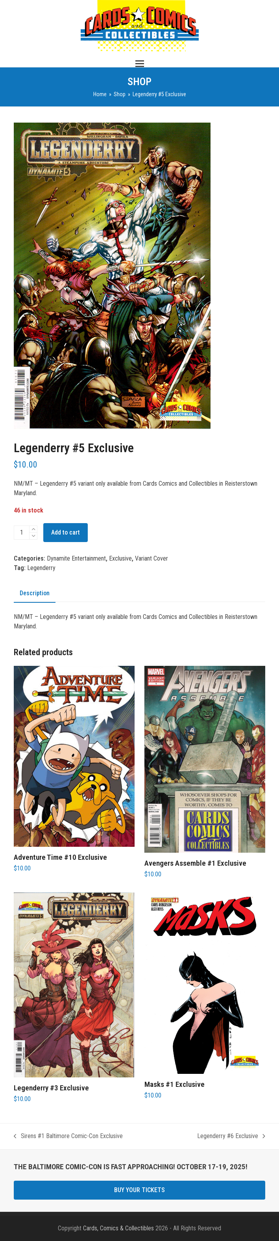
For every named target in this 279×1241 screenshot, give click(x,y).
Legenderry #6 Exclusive (231, 1136)
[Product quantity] (22, 532)
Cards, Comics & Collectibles (118, 1228)
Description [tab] (35, 593)
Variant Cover (151, 558)
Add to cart (65, 532)
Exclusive (120, 558)
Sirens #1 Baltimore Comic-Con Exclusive (68, 1136)
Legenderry (41, 568)
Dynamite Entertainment (76, 558)
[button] (139, 63)
